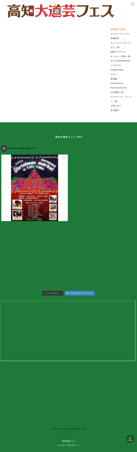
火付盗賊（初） (118, 92)
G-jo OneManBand (120, 61)
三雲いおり (116, 106)
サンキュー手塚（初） (121, 56)
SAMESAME (117, 70)
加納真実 (115, 38)
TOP (130, 440)
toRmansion (117, 83)
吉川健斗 (115, 110)
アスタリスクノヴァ (120, 34)
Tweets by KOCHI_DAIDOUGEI (68, 429)
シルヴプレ (116, 65)
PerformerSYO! (119, 88)
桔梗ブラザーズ (118, 52)
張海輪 (114, 79)
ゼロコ (114, 74)
